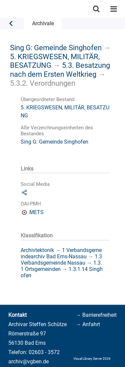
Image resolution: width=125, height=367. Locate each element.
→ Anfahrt (88, 324)
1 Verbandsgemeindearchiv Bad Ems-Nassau (61, 253)
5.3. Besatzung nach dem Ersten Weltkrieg (60, 69)
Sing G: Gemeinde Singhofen (56, 47)
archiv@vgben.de (28, 361)
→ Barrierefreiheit (96, 315)
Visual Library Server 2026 (92, 358)
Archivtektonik (37, 250)
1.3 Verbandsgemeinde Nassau (61, 259)
